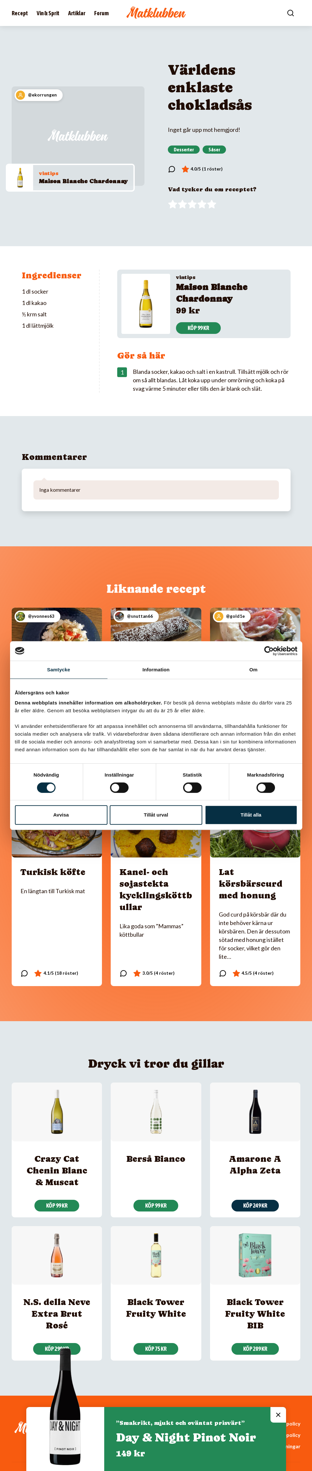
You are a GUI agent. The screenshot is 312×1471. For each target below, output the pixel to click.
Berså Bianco (155, 1159)
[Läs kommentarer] (172, 169)
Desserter (184, 149)
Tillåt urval (156, 815)
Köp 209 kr (255, 1348)
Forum (101, 13)
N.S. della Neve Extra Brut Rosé (56, 1313)
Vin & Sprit (48, 13)
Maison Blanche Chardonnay (83, 181)
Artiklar (76, 13)
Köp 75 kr (156, 1348)
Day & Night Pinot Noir (186, 1437)
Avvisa (61, 815)
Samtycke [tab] (58, 669)
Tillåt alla (251, 815)
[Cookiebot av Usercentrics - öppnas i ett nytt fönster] (269, 651)
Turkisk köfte (52, 872)
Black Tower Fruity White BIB (255, 1313)
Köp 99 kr (198, 327)
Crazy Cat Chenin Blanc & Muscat (57, 1170)
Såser (214, 149)
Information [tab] (156, 669)
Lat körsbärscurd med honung (250, 883)
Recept (20, 13)
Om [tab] (253, 669)
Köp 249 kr (255, 1205)
